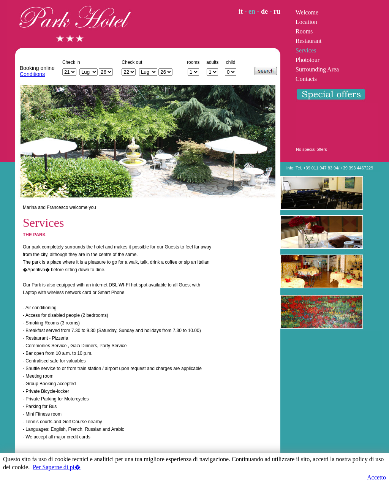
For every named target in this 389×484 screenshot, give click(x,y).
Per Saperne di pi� (57, 467)
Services (306, 50)
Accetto (376, 477)
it (241, 11)
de (264, 11)
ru (277, 11)
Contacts (306, 79)
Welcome (307, 12)
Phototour (307, 60)
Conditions (32, 74)
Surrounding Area (317, 69)
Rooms (304, 31)
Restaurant (308, 41)
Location (306, 22)
